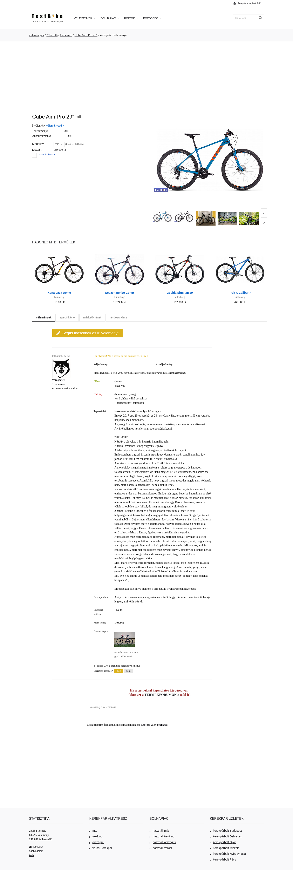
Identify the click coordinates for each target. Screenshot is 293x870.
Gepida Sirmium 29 (180, 292)
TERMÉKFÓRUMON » (161, 694)
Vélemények (84, 18)
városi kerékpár (100, 848)
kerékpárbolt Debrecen (226, 836)
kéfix (31, 855)
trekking (96, 836)
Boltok (131, 18)
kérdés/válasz (118, 317)
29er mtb (51, 35)
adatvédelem (36, 851)
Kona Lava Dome (59, 292)
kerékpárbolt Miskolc (224, 848)
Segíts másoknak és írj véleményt (87, 333)
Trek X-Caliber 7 (240, 292)
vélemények (36, 35)
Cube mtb (66, 35)
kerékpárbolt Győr (223, 842)
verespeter (58, 380)
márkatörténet (92, 317)
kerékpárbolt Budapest (226, 830)
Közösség (152, 18)
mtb (93, 830)
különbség (59, 297)
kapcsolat (36, 846)
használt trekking (162, 836)
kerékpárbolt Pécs (223, 859)
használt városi (161, 848)
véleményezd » (55, 125)
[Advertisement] (146, 75)
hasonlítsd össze (47, 154)
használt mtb (159, 830)
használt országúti (163, 842)
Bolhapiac (110, 18)
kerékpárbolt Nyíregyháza (228, 853)
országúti (96, 842)
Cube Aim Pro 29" (86, 35)
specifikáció (67, 317)
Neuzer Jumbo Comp (119, 292)
